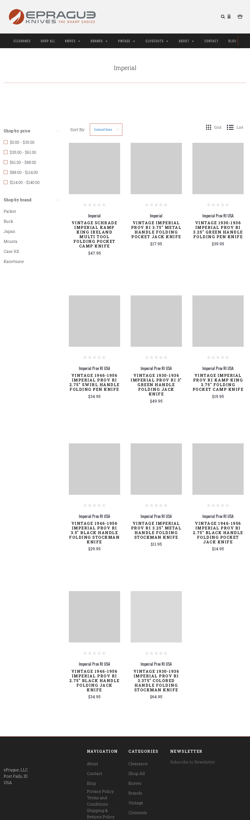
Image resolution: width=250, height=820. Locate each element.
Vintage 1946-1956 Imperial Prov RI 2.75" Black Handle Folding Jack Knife (94, 680)
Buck (8, 221)
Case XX (11, 251)
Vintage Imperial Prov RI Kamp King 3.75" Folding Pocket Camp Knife (218, 382)
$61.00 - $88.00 (23, 162)
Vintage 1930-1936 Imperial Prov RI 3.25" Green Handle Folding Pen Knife (218, 229)
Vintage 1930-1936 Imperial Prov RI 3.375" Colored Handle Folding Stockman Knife (156, 680)
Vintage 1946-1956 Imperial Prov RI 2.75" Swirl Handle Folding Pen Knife (94, 382)
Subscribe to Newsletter (192, 761)
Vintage (126, 40)
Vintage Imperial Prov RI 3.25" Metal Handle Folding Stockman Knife (156, 530)
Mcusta (10, 241)
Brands (99, 40)
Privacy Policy (100, 791)
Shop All (48, 40)
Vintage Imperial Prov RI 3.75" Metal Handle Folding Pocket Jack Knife (156, 229)
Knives (72, 40)
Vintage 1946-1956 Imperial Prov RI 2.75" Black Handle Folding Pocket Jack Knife (218, 532)
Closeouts (157, 40)
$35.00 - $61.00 (23, 152)
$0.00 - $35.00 (22, 142)
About (186, 40)
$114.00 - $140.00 (25, 182)
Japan (9, 231)
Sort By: (77, 129)
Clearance (22, 40)
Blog (232, 40)
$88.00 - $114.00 (24, 172)
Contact (211, 40)
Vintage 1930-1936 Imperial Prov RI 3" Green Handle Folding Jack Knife (156, 384)
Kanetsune (14, 261)
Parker (10, 211)
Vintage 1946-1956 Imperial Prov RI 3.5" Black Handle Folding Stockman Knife (94, 532)
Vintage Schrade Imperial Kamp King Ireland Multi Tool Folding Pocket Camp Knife (94, 234)
